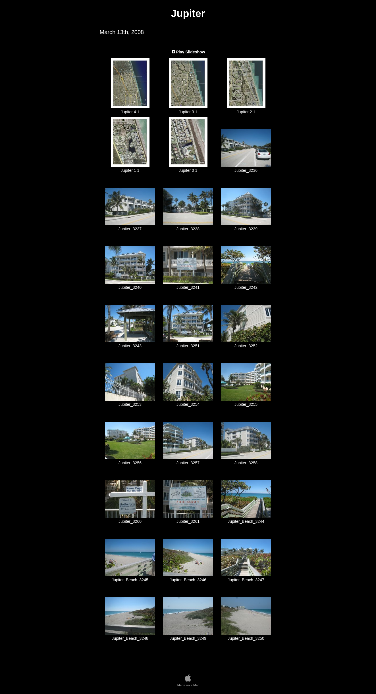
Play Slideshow (190, 52)
